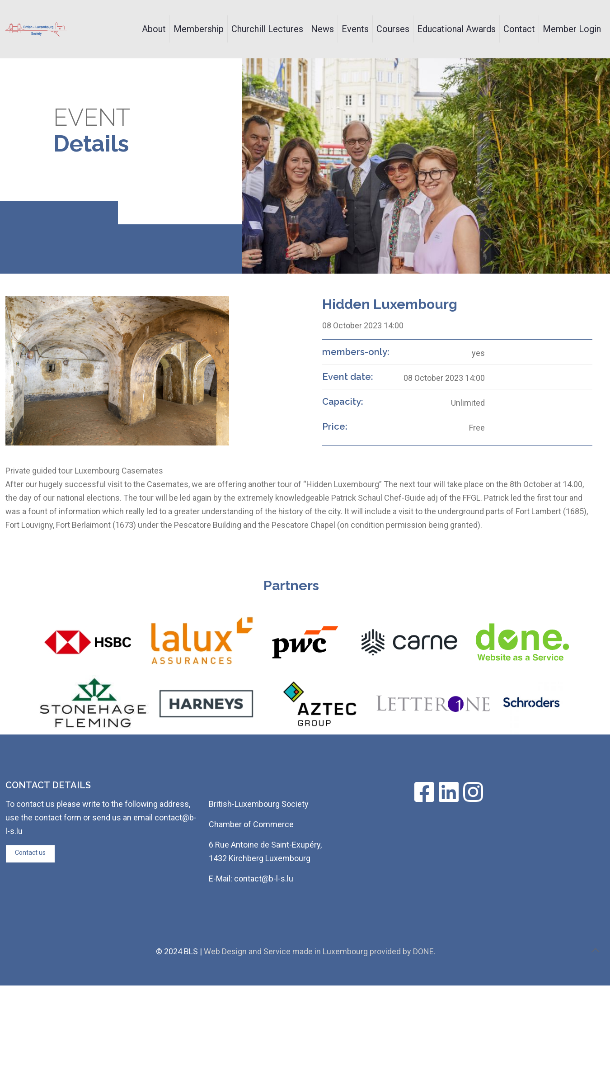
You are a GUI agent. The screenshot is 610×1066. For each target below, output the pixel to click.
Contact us (30, 852)
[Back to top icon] (595, 950)
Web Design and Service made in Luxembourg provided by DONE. (320, 951)
